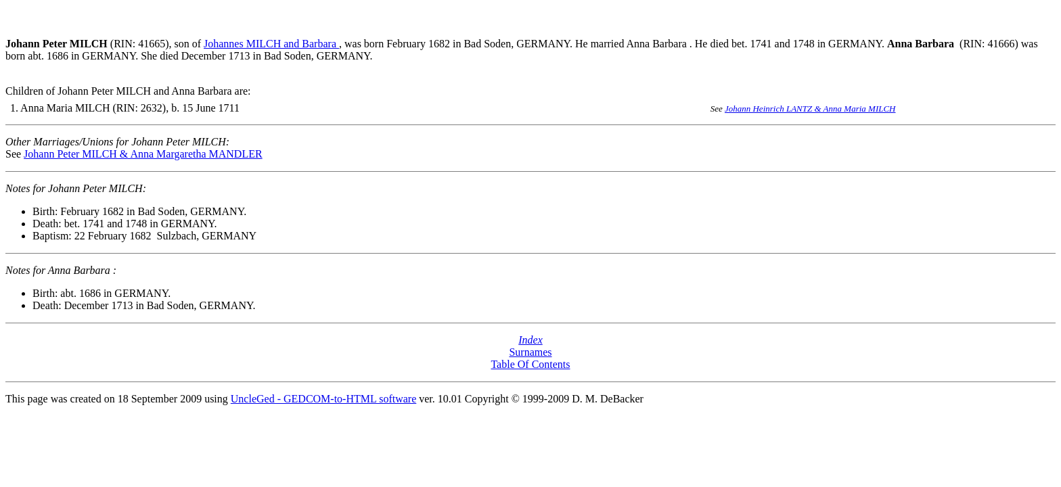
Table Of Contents (530, 364)
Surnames (530, 352)
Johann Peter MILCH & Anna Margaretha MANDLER (143, 154)
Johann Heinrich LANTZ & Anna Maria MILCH (810, 108)
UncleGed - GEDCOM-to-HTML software (323, 398)
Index (530, 340)
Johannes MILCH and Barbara (271, 43)
